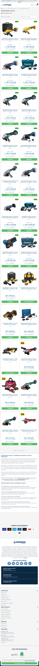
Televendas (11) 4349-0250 (7, 639)
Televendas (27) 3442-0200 (7, 636)
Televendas (19, 629)
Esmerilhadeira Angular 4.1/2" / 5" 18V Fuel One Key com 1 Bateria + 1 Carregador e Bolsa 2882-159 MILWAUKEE (29, 431)
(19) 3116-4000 (7, 569)
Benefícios (19, 621)
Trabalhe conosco (5, 596)
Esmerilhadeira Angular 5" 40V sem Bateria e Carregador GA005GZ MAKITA (10, 111)
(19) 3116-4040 (7, 576)
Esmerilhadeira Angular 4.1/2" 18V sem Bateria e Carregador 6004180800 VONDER (29, 39)
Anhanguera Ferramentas (23, 478)
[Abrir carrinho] (37, 5)
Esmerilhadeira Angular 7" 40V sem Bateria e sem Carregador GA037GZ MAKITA (10, 431)
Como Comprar (4, 609)
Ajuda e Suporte (19, 607)
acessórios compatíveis (20, 479)
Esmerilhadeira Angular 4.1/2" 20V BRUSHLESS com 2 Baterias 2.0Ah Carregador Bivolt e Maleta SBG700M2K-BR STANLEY (10, 289)
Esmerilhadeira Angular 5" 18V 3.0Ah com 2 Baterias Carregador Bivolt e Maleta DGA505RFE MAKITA (29, 75)
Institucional (19, 590)
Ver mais (25, 557)
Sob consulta (29, 301)
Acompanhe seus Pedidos (7, 603)
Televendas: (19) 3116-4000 (7, 632)
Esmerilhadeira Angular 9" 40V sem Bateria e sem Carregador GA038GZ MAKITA (29, 395)
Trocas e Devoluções (6, 614)
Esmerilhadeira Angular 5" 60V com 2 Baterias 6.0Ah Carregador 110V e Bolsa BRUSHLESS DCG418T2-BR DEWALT (29, 289)
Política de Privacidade (6, 617)
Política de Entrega (5, 616)
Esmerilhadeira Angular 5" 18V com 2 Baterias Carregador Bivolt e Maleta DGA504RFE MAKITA (29, 253)
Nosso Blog (3, 605)
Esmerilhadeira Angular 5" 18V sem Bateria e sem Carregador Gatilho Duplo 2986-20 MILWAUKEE (28, 360)
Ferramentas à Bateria (12, 8)
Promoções (3, 627)
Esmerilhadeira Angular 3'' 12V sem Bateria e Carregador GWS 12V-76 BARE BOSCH (10, 253)
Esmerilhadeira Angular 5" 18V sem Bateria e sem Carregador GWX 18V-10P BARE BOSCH (10, 75)
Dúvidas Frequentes (5, 612)
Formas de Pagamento (6, 610)
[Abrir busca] (34, 5)
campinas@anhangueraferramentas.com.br (8, 633)
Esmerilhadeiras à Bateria (24, 8)
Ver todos (3, 642)
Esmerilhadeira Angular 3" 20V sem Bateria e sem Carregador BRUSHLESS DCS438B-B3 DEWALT (10, 324)
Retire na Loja (4, 625)
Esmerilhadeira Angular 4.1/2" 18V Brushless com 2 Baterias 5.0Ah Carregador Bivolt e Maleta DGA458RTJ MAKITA (29, 218)
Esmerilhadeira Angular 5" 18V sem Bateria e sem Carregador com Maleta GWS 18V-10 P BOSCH (29, 182)
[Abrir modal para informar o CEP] (32, 5)
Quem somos (4, 592)
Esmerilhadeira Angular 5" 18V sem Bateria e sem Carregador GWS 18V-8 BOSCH (29, 146)
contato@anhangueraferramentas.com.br (9, 570)
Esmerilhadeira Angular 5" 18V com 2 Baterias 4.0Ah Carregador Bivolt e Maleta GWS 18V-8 (29, 324)
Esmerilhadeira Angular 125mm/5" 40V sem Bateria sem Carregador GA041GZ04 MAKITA (10, 182)
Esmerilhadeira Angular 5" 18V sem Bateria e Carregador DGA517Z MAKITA (10, 146)
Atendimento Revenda (6, 599)
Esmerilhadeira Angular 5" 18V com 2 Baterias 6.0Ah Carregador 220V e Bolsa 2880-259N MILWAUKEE (10, 395)
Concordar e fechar (19, 663)
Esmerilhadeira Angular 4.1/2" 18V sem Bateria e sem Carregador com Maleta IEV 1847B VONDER (10, 39)
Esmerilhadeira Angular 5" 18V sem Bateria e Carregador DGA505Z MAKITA (28, 111)
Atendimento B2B (5, 597)
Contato (3, 619)
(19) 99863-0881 (7, 582)
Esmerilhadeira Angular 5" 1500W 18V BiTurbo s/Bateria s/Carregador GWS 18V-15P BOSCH (10, 217)
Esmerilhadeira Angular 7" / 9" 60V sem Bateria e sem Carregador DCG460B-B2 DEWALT (10, 360)
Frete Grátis (3, 623)
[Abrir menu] (2, 5)
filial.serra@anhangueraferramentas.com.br (8, 637)
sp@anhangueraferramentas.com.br (7, 640)
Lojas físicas (3, 594)
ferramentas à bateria (8, 479)
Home (4, 8)
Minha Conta (4, 601)
